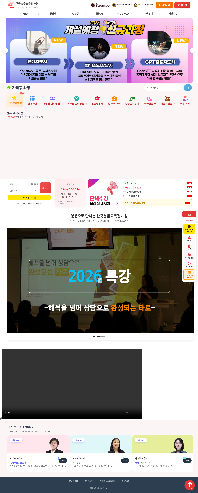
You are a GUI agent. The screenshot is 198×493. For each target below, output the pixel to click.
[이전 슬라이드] (5, 50)
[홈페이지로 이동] (23, 7)
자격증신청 (97, 13)
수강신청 (74, 13)
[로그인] (182, 5)
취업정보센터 (123, 13)
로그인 (45, 188)
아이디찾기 (27, 203)
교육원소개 (26, 13)
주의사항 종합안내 (131, 195)
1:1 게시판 (89, 481)
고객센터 (148, 13)
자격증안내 (50, 13)
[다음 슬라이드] (192, 50)
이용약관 (125, 481)
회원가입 (18, 203)
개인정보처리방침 (107, 481)
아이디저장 (33, 184)
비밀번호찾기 (38, 203)
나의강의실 (171, 13)
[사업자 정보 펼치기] (106, 488)
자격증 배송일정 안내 (132, 191)
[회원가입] (164, 5)
